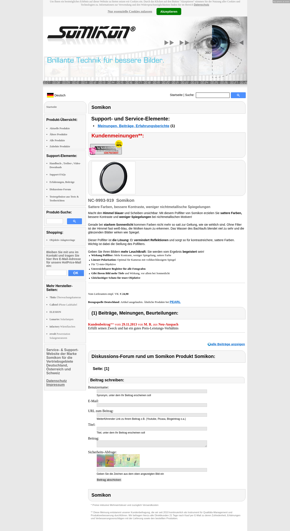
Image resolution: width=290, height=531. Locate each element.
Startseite (176, 95)
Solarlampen (62, 319)
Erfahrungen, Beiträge (62, 182)
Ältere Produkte (59, 134)
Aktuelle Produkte (60, 128)
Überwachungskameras (65, 297)
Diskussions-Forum (60, 189)
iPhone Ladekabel (63, 304)
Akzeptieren (168, 11)
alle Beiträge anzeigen (228, 344)
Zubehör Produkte (60, 146)
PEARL (175, 302)
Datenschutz (201, 4)
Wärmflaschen (62, 326)
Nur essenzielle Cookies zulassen (130, 11)
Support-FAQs (58, 174)
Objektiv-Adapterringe (62, 240)
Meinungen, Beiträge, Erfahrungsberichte (133, 126)
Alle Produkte (57, 140)
